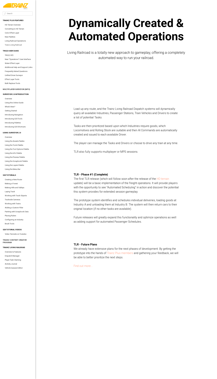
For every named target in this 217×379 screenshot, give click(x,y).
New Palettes (10, 37)
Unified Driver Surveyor (14, 75)
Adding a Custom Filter (14, 208)
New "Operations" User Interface (18, 59)
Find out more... (83, 266)
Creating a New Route (13, 180)
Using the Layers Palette (14, 165)
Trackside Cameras (12, 200)
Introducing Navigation (14, 115)
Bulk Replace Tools (12, 83)
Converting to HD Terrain (14, 29)
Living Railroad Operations (15, 41)
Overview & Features (13, 252)
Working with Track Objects (16, 196)
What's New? (10, 107)
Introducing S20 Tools (13, 119)
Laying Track (10, 192)
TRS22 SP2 (9, 55)
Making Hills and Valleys (14, 188)
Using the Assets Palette (14, 141)
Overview (8, 99)
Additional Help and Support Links (18, 67)
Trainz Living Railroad (13, 45)
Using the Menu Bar (12, 169)
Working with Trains (13, 204)
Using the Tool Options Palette (17, 149)
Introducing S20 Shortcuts (15, 127)
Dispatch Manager (12, 256)
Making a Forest (11, 184)
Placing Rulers (10, 216)
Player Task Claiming (13, 260)
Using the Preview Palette (15, 157)
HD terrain (163, 178)
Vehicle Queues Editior (14, 268)
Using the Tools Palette (14, 145)
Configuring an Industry (14, 220)
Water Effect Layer (12, 63)
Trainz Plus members (120, 253)
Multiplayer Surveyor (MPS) (16, 89)
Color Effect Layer (12, 33)
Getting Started (11, 111)
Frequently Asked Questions (16, 71)
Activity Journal (11, 264)
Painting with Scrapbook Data (17, 212)
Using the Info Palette (13, 153)
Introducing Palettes (13, 123)
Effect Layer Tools (12, 79)
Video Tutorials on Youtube (15, 234)
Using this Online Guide (14, 103)
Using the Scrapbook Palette (16, 161)
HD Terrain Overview (13, 25)
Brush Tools (9, 224)
